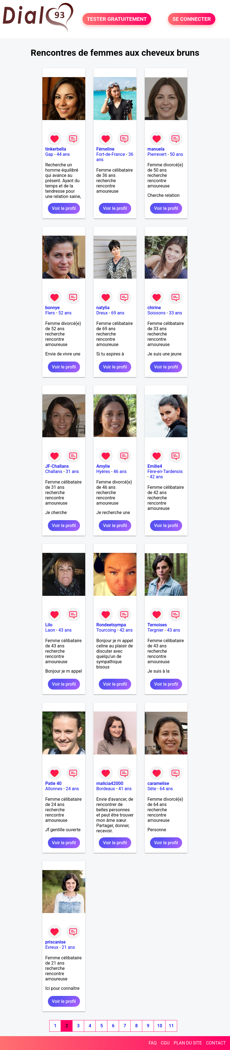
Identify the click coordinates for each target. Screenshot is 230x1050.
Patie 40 (53, 783)
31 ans (72, 471)
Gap (49, 154)
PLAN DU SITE (188, 1043)
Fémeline (105, 149)
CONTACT (216, 1043)
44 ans (63, 154)
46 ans (120, 471)
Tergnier (156, 630)
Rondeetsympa (111, 624)
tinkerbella (55, 149)
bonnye (52, 307)
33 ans (175, 313)
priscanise (55, 942)
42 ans (156, 476)
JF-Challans (57, 466)
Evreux (51, 947)
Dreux (102, 313)
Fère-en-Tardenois (165, 471)
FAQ (153, 1043)
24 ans (72, 788)
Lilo (48, 624)
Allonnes (53, 788)
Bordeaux (105, 788)
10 (159, 1025)
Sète (152, 788)
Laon (50, 630)
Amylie (103, 466)
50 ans (176, 154)
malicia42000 (109, 783)
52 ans (65, 313)
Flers (50, 313)
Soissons (157, 313)
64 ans (166, 788)
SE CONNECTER (191, 19)
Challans (53, 471)
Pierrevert (157, 154)
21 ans (68, 947)
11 (171, 1025)
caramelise (158, 783)
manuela (156, 149)
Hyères (103, 471)
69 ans (117, 313)
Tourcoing (106, 630)
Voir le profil (64, 208)
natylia (102, 307)
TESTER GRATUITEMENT (117, 19)
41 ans (125, 788)
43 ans (65, 630)
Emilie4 (155, 466)
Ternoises (157, 624)
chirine (154, 307)
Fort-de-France (110, 154)
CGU (165, 1043)
